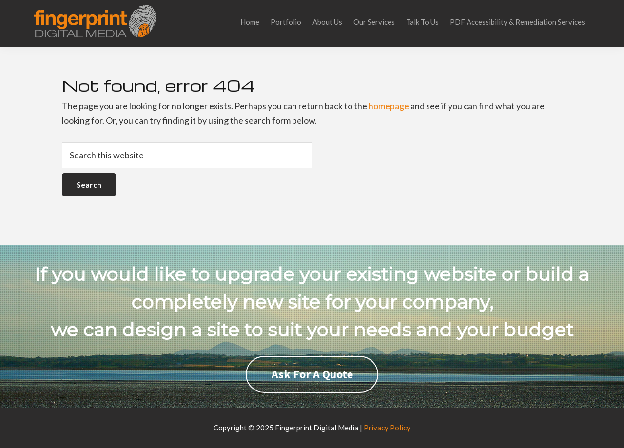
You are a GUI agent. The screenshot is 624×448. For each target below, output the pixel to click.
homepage (389, 105)
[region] (312, 326)
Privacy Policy (387, 427)
